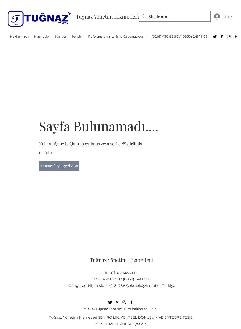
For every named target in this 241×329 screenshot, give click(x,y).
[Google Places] (221, 36)
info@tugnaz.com (131, 36)
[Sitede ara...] (175, 17)
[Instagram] (228, 36)
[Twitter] (214, 36)
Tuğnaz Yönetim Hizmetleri (107, 16)
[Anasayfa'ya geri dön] (59, 166)
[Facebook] (235, 36)
